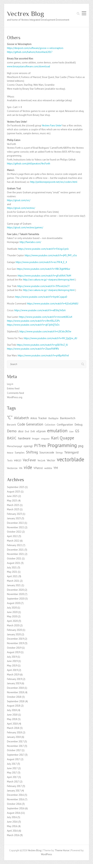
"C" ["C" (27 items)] (9, 417)
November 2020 (15, 594)
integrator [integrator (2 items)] (45, 438)
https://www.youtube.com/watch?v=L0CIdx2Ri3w (45, 331)
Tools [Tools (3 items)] (9, 460)
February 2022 (14, 545)
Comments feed (15, 393)
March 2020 (13, 625)
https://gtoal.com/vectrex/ (21, 208)
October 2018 (14, 696)
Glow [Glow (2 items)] (71, 431)
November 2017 (15, 746)
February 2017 (14, 786)
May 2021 (12, 571)
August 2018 (13, 705)
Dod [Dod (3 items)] (27, 431)
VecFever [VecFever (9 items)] (29, 460)
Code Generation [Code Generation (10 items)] (30, 424)
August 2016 (13, 813)
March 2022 (13, 540)
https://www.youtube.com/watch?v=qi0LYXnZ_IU (42, 344)
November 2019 (15, 643)
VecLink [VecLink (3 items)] (41, 460)
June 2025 (12, 496)
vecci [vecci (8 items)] (17, 460)
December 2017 (15, 741)
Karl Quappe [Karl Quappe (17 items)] (62, 438)
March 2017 (13, 781)
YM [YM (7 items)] (56, 468)
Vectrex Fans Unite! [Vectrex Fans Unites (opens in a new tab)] (52, 125)
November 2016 (15, 799)
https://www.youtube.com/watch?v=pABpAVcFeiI (43, 355)
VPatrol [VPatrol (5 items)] (38, 468)
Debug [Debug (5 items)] (78, 424)
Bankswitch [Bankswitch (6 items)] (67, 418)
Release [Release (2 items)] (10, 452)
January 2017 (14, 790)
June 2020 (12, 612)
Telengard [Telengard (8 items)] (71, 452)
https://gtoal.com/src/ (18, 200)
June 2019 (12, 661)
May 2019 (12, 665)
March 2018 (13, 728)
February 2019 (14, 679)
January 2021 (14, 585)
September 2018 (15, 701)
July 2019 (12, 656)
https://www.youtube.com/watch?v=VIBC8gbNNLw (43, 269)
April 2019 (12, 670)
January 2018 (14, 737)
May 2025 (12, 500)
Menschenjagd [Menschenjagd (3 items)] (14, 446)
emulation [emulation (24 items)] (57, 431)
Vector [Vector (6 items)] (51, 460)
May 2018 (12, 719)
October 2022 (14, 531)
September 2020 (15, 598)
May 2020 (12, 616)
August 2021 (13, 563)
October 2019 (14, 647)
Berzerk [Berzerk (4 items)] (11, 424)
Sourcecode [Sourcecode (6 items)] (46, 452)
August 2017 (13, 759)
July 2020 (12, 607)
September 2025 (15, 487)
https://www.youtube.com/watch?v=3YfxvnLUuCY (43, 286)
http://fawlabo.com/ (30, 242)
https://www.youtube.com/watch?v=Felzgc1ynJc (43, 248)
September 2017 (15, 754)
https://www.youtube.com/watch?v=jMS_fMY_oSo (51, 255)
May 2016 (12, 826)
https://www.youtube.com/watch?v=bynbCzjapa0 (41, 296)
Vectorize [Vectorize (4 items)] (12, 468)
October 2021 (14, 558)
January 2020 (14, 634)
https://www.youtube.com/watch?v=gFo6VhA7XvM (44, 275)
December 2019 (15, 638)
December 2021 (15, 549)
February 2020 (14, 630)
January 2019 (14, 683)
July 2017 (12, 763)
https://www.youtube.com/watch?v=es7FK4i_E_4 (41, 262)
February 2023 (14, 514)
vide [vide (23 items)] (28, 467)
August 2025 (13, 491)
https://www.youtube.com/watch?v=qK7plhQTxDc (33, 324)
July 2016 (12, 817)
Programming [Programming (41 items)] (62, 445)
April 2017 (12, 777)
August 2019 (13, 652)
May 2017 (12, 772)
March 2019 (13, 674)
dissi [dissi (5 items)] (20, 431)
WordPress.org (14, 397)
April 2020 (12, 621)
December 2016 (15, 795)
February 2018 (14, 732)
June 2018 (12, 714)
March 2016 (13, 835)
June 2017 (12, 768)
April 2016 (12, 830)
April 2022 (12, 536)
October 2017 (14, 750)
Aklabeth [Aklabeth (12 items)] (21, 417)
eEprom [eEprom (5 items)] (41, 431)
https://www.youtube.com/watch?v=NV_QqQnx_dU (50, 338)
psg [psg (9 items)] (80, 446)
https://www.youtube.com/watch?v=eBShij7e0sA (40, 310)
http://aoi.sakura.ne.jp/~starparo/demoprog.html (49, 279)
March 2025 (13, 505)
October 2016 (14, 804)
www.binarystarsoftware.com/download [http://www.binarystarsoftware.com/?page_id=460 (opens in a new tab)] (28, 66)
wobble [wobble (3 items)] (48, 468)
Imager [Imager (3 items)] (35, 438)
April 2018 (12, 723)
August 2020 (13, 603)
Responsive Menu (84, 13)
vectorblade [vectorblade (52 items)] (70, 459)
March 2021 (13, 580)
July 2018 (12, 710)
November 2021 (15, 554)
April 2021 (12, 576)
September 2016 (15, 808)
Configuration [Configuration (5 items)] (65, 424)
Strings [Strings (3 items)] (59, 452)
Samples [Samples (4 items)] (20, 452)
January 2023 (14, 518)
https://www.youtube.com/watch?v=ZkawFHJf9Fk (33, 348)
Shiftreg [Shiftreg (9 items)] (32, 452)
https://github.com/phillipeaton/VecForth (28, 163)
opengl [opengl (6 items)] (28, 446)
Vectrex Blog (25, 13)
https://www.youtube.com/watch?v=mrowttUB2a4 (45, 316)
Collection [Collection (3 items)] (50, 424)
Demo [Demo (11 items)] (12, 431)
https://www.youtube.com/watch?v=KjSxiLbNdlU (52, 303)
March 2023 (13, 509)
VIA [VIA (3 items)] (20, 468)
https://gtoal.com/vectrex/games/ (25, 227)
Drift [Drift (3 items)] (33, 431)
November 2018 (15, 692)
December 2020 (15, 589)
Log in (10, 384)
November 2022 (15, 527)
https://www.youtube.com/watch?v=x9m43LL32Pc (33, 320)
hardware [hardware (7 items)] (24, 438)
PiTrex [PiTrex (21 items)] (40, 445)
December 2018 (15, 687)
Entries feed (13, 388)
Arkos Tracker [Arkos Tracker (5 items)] (38, 418)
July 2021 (12, 567)
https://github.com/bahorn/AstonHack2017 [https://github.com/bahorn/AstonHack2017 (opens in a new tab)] (29, 52)
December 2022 (15, 523)
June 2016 (12, 821)
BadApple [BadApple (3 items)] (53, 418)
